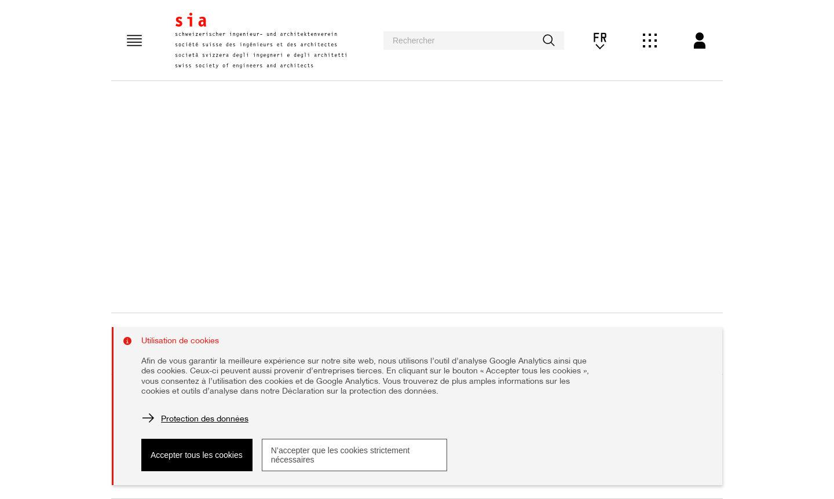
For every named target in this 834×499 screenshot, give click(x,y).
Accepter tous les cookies (197, 455)
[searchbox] (473, 40)
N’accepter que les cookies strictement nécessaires (340, 455)
